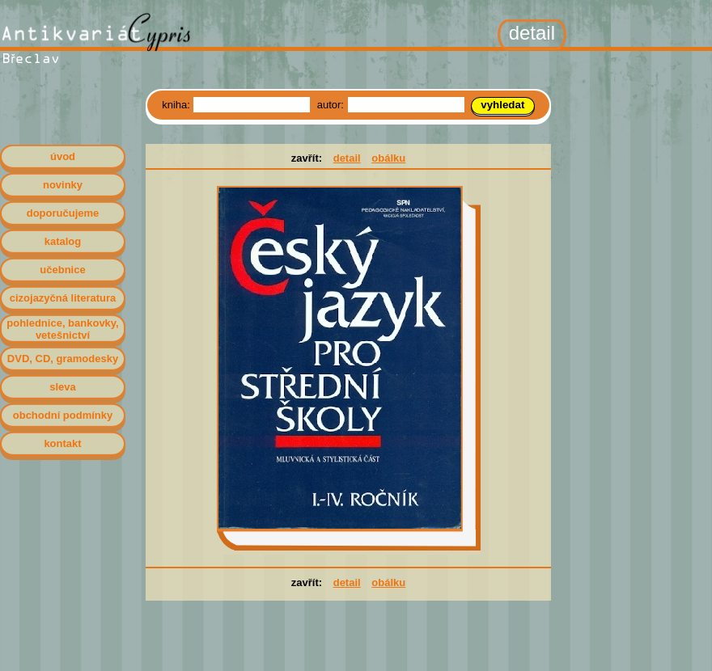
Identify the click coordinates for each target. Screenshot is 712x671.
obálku (388, 158)
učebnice (62, 270)
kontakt (62, 443)
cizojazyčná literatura (63, 298)
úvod (62, 156)
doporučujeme (63, 213)
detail (347, 158)
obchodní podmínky (63, 415)
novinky (63, 185)
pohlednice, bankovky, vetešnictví (62, 329)
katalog (63, 241)
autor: (332, 105)
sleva (62, 387)
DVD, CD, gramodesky (62, 358)
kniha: (177, 105)
